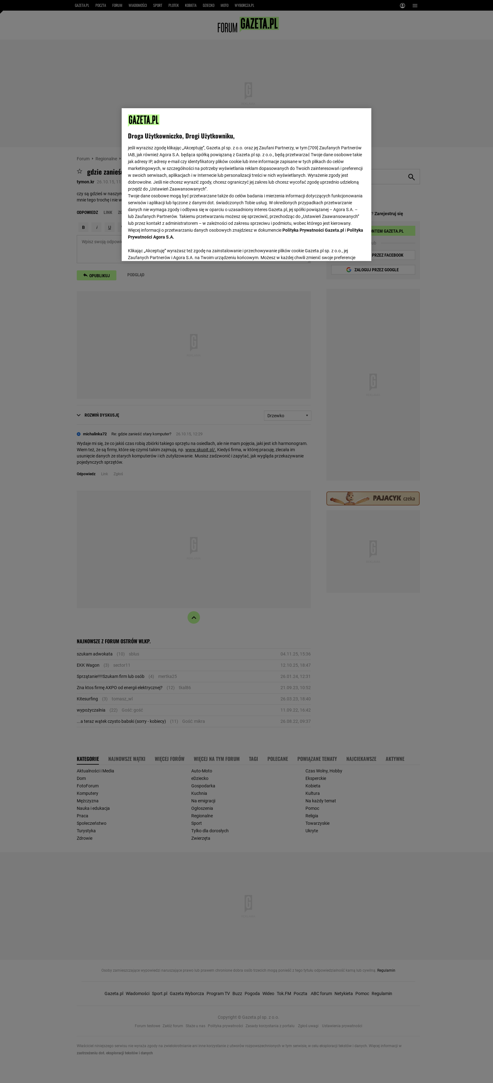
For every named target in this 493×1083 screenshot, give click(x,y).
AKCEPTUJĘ (344, 248)
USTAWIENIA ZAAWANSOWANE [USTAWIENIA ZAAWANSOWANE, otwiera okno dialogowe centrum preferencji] (168, 248)
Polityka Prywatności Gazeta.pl (313, 230)
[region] (246, 184)
